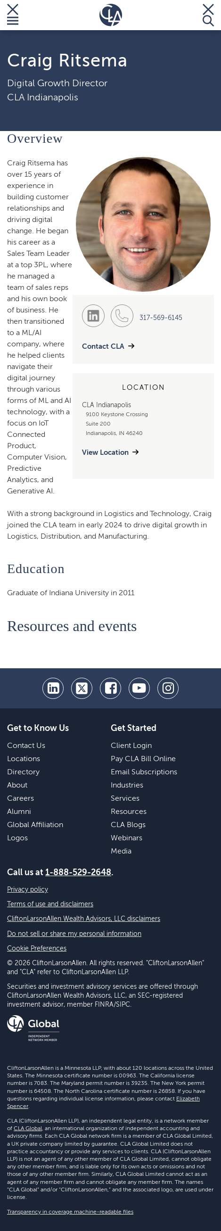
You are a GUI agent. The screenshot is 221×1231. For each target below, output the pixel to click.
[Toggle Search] (208, 15)
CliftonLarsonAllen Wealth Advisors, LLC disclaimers (83, 919)
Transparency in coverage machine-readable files (70, 1212)
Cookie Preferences (36, 948)
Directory (23, 772)
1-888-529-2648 (78, 873)
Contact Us (26, 746)
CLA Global (28, 1129)
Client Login (131, 746)
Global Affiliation (35, 825)
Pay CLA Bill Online (143, 759)
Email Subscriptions (144, 772)
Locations (23, 759)
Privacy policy (27, 889)
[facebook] (110, 688)
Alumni (19, 812)
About (17, 785)
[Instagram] (168, 688)
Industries (127, 785)
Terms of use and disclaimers (50, 904)
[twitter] (81, 688)
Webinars (126, 838)
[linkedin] (53, 688)
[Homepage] (110, 15)
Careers (20, 799)
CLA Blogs (128, 825)
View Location (105, 452)
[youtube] (139, 688)
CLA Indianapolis (42, 98)
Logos (17, 838)
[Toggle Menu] (12, 15)
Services (125, 799)
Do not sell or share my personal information (74, 934)
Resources (129, 812)
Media (121, 851)
